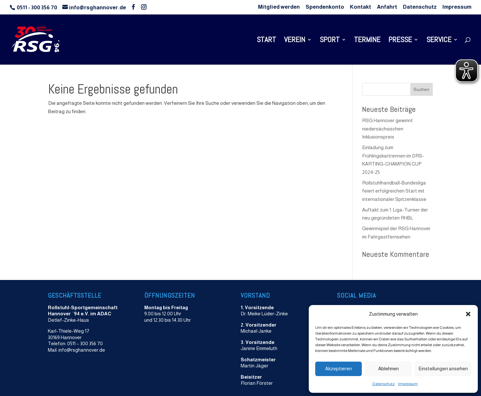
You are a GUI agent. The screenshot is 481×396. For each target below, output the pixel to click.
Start (266, 40)
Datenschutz (383, 384)
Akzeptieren (338, 368)
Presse (400, 40)
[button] (468, 314)
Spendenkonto (325, 7)
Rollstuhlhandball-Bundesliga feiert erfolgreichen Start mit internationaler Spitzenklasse (394, 191)
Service (438, 40)
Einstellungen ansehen (443, 368)
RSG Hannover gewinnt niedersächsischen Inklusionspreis (387, 129)
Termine (367, 40)
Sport (330, 40)
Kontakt (360, 7)
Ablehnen (388, 368)
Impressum (408, 384)
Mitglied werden (279, 7)
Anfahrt (387, 7)
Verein (294, 40)
